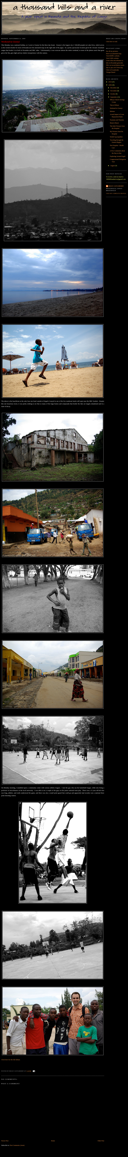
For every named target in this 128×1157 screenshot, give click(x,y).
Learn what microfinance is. (114, 60)
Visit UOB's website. (112, 58)
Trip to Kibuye (114, 105)
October (113, 94)
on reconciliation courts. (115, 65)
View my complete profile (116, 193)
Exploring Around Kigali (117, 156)
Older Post (101, 1141)
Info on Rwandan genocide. (114, 63)
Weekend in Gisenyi (10, 42)
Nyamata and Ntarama (117, 120)
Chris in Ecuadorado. (112, 70)
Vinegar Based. (110, 72)
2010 (110, 82)
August (112, 166)
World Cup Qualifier (116, 137)
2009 (110, 85)
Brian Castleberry (116, 186)
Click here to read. (111, 41)
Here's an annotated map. (114, 53)
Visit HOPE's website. (113, 56)
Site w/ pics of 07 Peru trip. (114, 67)
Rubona (112, 111)
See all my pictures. (112, 51)
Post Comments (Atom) (17, 1145)
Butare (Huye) (114, 123)
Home (53, 1141)
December (113, 88)
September (113, 97)
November (113, 91)
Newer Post (4, 1141)
